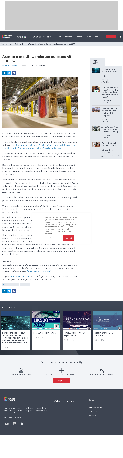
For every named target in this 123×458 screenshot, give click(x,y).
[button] (120, 37)
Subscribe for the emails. (39, 271)
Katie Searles (38, 65)
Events (89, 36)
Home (11, 44)
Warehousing (33, 44)
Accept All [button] (68, 238)
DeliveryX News (21, 44)
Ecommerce (14, 285)
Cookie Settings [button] (55, 238)
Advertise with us (64, 401)
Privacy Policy (93, 411)
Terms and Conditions (96, 407)
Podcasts (69, 36)
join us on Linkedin (20, 276)
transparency (25, 285)
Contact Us (92, 400)
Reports (80, 36)
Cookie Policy (93, 415)
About (98, 36)
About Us (92, 404)
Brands (5, 285)
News (60, 36)
